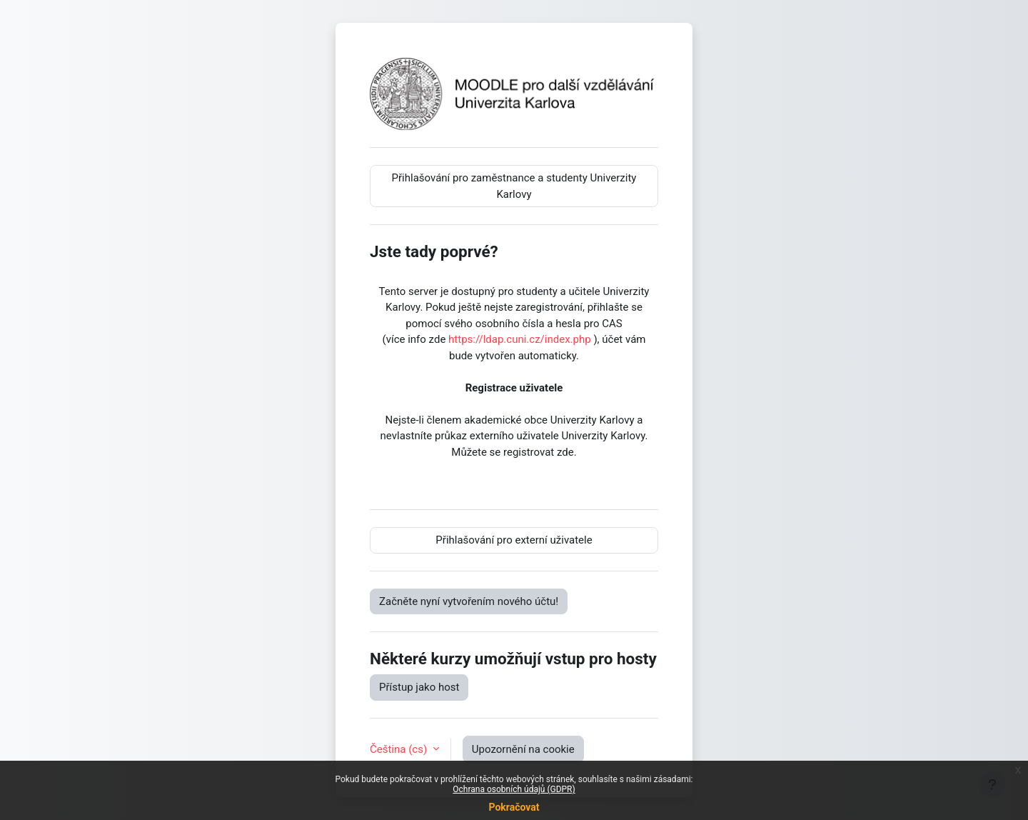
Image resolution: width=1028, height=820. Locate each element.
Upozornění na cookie (523, 749)
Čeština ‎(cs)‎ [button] (400, 749)
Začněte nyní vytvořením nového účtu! (468, 601)
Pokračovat (513, 807)
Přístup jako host (419, 687)
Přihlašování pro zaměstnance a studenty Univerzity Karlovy (514, 186)
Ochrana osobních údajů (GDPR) (514, 789)
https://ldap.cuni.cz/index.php (519, 339)
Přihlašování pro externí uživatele (513, 540)
